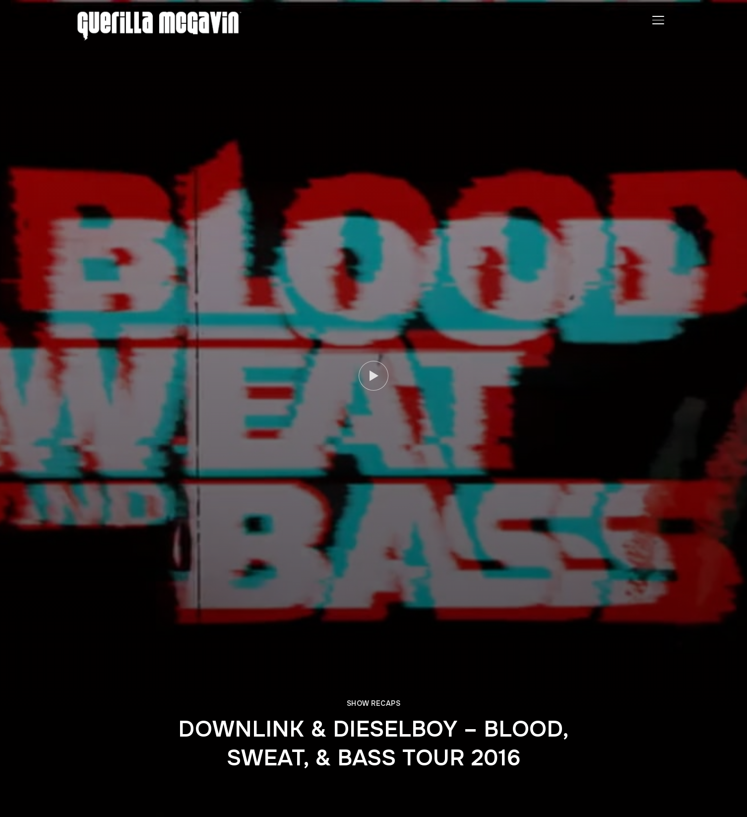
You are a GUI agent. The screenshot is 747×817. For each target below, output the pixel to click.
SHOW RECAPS (374, 703)
